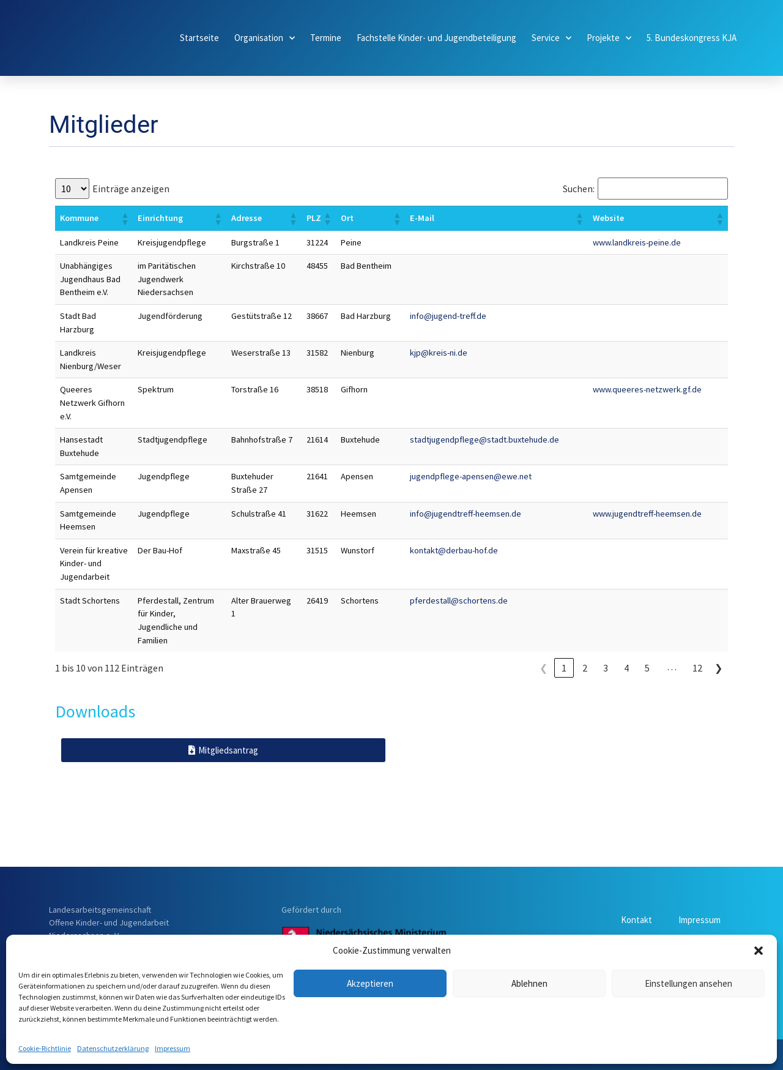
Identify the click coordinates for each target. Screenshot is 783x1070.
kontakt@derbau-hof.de (454, 550)
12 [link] (697, 668)
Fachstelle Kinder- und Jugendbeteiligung (436, 37)
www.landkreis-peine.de (637, 242)
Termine (325, 37)
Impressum (172, 1048)
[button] (758, 951)
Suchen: (579, 188)
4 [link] (626, 668)
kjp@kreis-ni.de (438, 352)
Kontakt (630, 920)
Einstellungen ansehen (688, 983)
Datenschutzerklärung (113, 1048)
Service (551, 38)
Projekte (609, 38)
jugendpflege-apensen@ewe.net (471, 476)
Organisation (264, 38)
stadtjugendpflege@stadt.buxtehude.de (484, 439)
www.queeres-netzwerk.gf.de (647, 389)
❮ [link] (543, 668)
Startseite (199, 37)
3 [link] (605, 668)
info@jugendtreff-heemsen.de (465, 513)
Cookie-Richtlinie (44, 1048)
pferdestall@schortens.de (459, 600)
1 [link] (564, 668)
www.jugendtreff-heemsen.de (647, 513)
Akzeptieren (370, 983)
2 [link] (584, 668)
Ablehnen (529, 983)
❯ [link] (718, 668)
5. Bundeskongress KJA (692, 37)
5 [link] (647, 668)
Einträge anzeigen (130, 188)
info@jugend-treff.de (448, 315)
